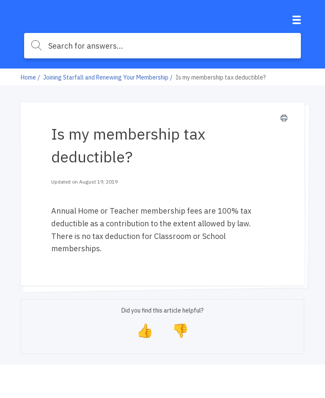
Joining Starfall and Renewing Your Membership (105, 77)
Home (28, 77)
